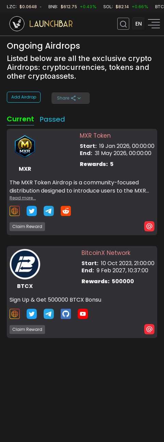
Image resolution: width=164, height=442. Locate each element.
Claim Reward (27, 226)
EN (138, 24)
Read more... (23, 198)
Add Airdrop (23, 97)
